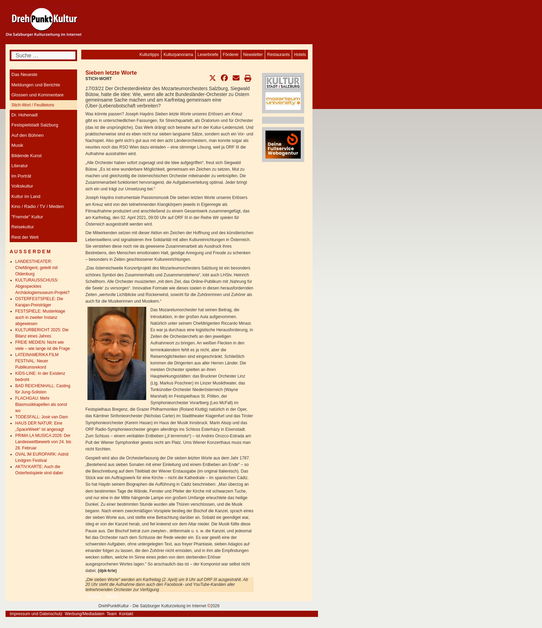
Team (111, 613)
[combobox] (43, 55)
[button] (212, 78)
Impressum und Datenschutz (36, 613)
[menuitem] (300, 54)
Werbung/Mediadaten (84, 613)
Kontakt (126, 613)
